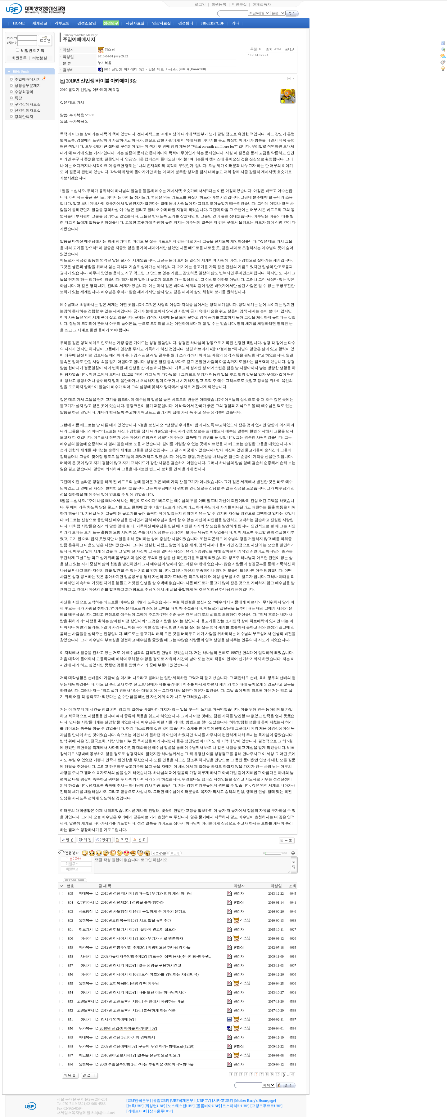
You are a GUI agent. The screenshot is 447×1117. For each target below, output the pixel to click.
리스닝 (106, 49)
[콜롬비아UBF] (208, 1106)
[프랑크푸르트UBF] (266, 1106)
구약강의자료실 (28, 104)
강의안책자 (24, 116)
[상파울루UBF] (160, 1111)
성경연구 (110, 23)
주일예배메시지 (28, 79)
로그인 (200, 4)
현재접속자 (261, 4)
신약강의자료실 (28, 110)
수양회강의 (24, 92)
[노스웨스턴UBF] (180, 1106)
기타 (235, 23)
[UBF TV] (203, 1100)
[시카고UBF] (222, 1100)
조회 (292, 886)
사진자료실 (135, 23)
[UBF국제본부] (182, 1100)
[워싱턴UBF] (154, 1106)
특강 (18, 98)
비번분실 (239, 4)
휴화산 (238, 902)
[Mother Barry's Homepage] (255, 1100)
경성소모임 (86, 23)
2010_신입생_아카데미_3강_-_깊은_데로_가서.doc (138, 69)
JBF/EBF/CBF (212, 23)
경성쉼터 (185, 23)
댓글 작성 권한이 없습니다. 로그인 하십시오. (192, 864)
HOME (19, 23)
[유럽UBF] (160, 1100)
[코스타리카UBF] (235, 1106)
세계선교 (39, 23)
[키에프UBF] (136, 1111)
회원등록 (218, 4)
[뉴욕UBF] (134, 1106)
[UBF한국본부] (138, 1100)
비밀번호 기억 (32, 50)
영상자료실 (161, 23)
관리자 (238, 893)
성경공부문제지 (28, 85)
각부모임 (62, 23)
